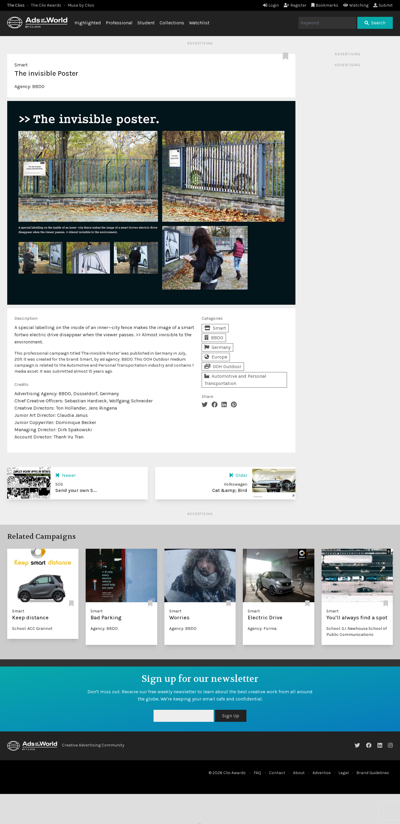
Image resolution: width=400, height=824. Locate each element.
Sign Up (230, 716)
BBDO (38, 86)
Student (146, 23)
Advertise (322, 772)
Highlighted (88, 23)
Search (375, 23)
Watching (355, 5)
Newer (65, 475)
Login (271, 5)
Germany (217, 347)
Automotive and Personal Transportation (235, 379)
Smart (21, 65)
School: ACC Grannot (32, 628)
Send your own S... (76, 490)
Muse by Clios (81, 5)
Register (295, 5)
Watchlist (199, 23)
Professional (119, 23)
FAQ (257, 772)
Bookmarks (325, 5)
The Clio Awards (46, 5)
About (299, 772)
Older (238, 475)
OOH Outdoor (222, 366)
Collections (172, 23)
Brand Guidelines (372, 772)
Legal (343, 772)
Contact (277, 772)
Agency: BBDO (104, 628)
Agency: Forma (262, 628)
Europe (215, 357)
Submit (383, 5)
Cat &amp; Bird (229, 490)
